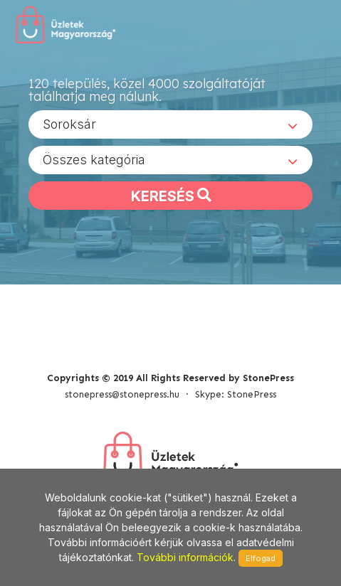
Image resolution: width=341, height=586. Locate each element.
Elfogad (261, 558)
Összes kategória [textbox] (94, 159)
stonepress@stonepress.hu (122, 394)
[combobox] (170, 124)
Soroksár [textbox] (69, 124)
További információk (185, 557)
